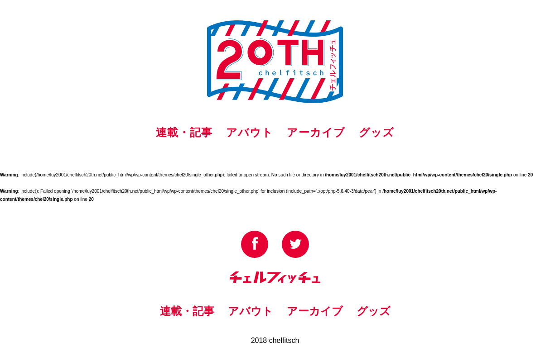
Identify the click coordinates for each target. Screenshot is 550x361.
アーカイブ (316, 132)
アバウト (249, 132)
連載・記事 (184, 132)
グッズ (376, 132)
